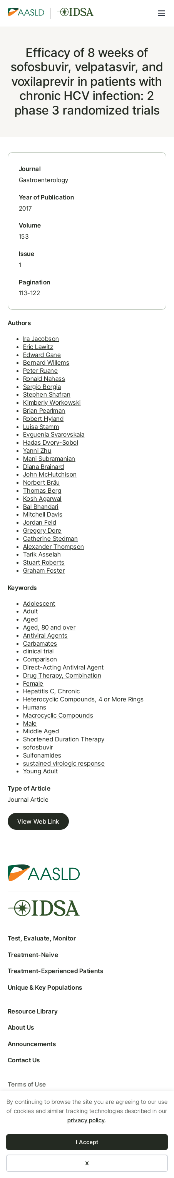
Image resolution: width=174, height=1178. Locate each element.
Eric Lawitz (38, 347)
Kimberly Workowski (52, 402)
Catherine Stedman (50, 538)
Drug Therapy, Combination (62, 675)
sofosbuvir (38, 747)
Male (30, 723)
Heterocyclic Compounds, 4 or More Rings (83, 699)
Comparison (40, 659)
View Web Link (38, 821)
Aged (30, 619)
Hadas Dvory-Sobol (50, 442)
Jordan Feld (39, 522)
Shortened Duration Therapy (63, 739)
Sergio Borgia (42, 386)
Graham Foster (44, 570)
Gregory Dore (42, 530)
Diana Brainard (43, 466)
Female (33, 683)
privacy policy (86, 1120)
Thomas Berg (42, 490)
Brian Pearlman (44, 410)
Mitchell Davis (43, 514)
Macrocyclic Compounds (58, 715)
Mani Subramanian (49, 458)
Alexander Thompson (53, 546)
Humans (35, 707)
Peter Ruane (40, 370)
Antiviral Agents (45, 635)
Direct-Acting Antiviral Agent (63, 667)
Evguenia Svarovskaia (54, 434)
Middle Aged (41, 731)
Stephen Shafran (46, 394)
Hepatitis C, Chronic (51, 691)
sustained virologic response (64, 763)
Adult (30, 611)
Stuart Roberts (44, 562)
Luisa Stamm (41, 426)
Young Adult (40, 771)
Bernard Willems (46, 362)
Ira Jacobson (41, 338)
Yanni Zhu (37, 450)
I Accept (87, 1142)
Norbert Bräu (41, 482)
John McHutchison (50, 474)
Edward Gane (42, 355)
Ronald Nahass (44, 378)
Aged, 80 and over (49, 627)
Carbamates (40, 643)
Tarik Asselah (42, 554)
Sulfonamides (42, 755)
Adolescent (39, 603)
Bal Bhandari (41, 506)
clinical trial (38, 651)
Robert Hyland (43, 418)
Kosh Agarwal (42, 498)
